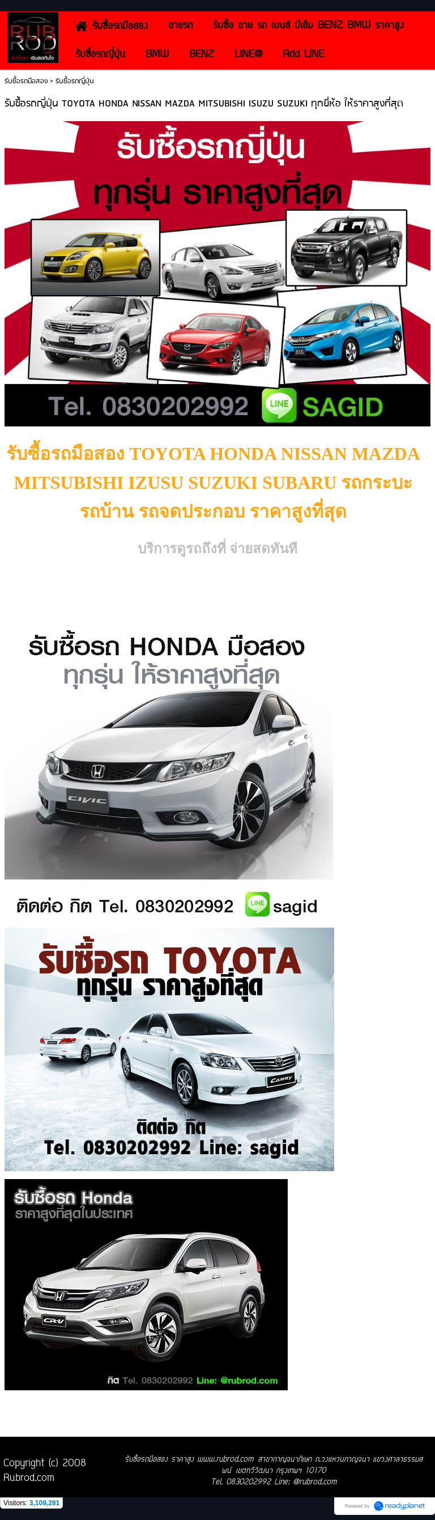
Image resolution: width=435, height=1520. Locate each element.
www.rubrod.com (225, 1460)
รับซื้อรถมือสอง (26, 81)
